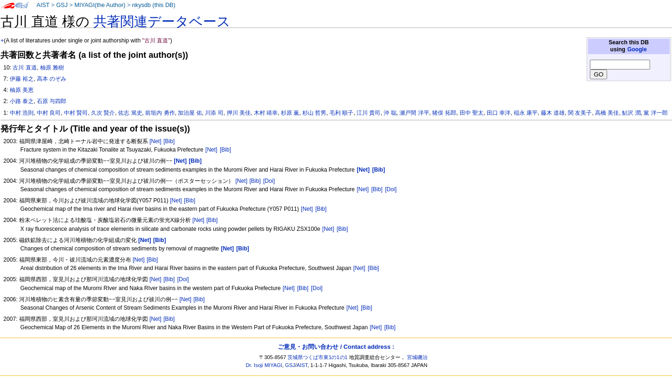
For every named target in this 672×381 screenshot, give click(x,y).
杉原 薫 (290, 113)
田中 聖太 (471, 113)
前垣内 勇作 (160, 113)
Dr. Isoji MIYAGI (264, 365)
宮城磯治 (417, 357)
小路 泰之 (22, 101)
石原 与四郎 (51, 101)
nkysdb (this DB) (153, 5)
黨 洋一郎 (655, 113)
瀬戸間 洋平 (414, 113)
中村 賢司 (76, 113)
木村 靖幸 (266, 113)
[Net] (155, 141)
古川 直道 (24, 67)
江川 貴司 (368, 113)
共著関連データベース (162, 21)
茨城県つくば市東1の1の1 (317, 357)
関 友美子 (580, 113)
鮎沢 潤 (631, 113)
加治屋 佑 (190, 113)
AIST (42, 5)
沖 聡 (390, 113)
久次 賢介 (103, 113)
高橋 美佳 (607, 113)
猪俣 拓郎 (444, 113)
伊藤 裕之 (22, 79)
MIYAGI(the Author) (99, 5)
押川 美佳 (239, 113)
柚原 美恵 (22, 90)
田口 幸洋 (499, 113)
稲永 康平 (526, 113)
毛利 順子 (341, 113)
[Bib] (169, 141)
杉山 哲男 (314, 113)
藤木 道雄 (553, 113)
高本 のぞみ (51, 79)
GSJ (62, 5)
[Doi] (269, 181)
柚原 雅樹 (52, 67)
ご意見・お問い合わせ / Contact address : (336, 346)
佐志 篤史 (130, 113)
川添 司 (214, 113)
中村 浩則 (22, 113)
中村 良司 (49, 113)
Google (637, 49)
